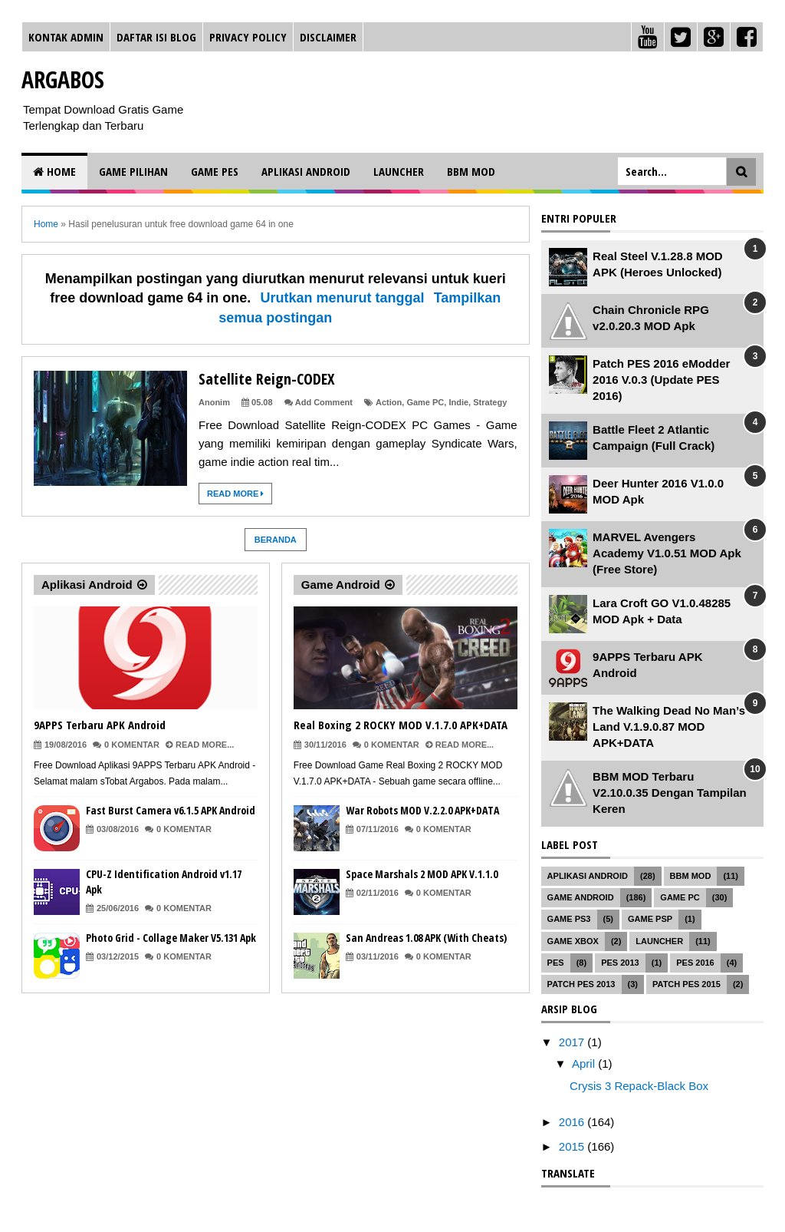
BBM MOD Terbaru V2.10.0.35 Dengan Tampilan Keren (670, 792)
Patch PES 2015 (686, 984)
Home (54, 171)
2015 (573, 1146)
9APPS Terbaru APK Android (100, 724)
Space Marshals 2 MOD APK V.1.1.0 (422, 874)
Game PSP (650, 918)
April (585, 1063)
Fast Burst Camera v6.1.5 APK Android (170, 810)
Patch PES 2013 (581, 984)
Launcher (398, 171)
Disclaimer (328, 37)
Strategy (490, 402)
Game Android (340, 584)
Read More (235, 493)
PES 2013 (620, 962)
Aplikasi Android (305, 171)
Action (389, 402)
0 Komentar (131, 744)
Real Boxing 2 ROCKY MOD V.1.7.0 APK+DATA (400, 724)
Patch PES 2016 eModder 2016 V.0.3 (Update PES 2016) (661, 379)
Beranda (276, 539)
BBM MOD (471, 171)
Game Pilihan (133, 171)
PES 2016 (695, 962)
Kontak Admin (65, 37)
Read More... (205, 744)
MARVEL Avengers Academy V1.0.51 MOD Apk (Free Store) (667, 553)
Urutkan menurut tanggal (342, 298)
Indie (458, 402)
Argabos (62, 79)
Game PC (425, 402)
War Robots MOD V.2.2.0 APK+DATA (422, 810)
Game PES (214, 171)
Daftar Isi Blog (156, 37)
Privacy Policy (248, 37)
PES (555, 962)
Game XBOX (573, 941)
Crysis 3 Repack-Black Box (639, 1085)
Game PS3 (569, 918)
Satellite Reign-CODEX (266, 378)
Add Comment (324, 402)
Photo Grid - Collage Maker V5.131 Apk (171, 937)
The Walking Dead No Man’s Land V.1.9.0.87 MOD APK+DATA (669, 726)
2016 (573, 1121)
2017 (573, 1042)
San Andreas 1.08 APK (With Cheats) (426, 937)
